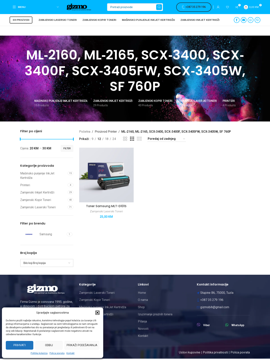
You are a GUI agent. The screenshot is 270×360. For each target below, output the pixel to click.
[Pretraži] (135, 8)
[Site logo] (80, 7)
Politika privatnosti (215, 353)
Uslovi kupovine (189, 353)
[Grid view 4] (139, 140)
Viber (206, 326)
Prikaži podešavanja (82, 345)
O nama (143, 301)
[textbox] (47, 264)
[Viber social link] (257, 21)
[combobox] (46, 264)
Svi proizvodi (21, 21)
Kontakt (70, 353)
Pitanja (142, 323)
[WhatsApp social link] (250, 21)
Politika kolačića (39, 353)
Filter (67, 149)
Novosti (143, 330)
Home (142, 294)
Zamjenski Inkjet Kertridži (37, 194)
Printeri (25, 186)
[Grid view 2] (125, 140)
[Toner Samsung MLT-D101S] (106, 176)
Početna (84, 133)
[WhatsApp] (227, 326)
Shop (141, 308)
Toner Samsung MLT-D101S (106, 207)
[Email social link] (244, 21)
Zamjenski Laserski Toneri (38, 208)
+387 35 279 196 (194, 8)
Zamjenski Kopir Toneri (35, 201)
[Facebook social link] (237, 21)
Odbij (49, 345)
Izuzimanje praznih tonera (155, 315)
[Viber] (198, 326)
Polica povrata (57, 353)
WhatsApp (237, 326)
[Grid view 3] (132, 140)
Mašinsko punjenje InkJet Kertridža (37, 177)
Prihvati (19, 345)
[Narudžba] (166, 140)
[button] (97, 313)
